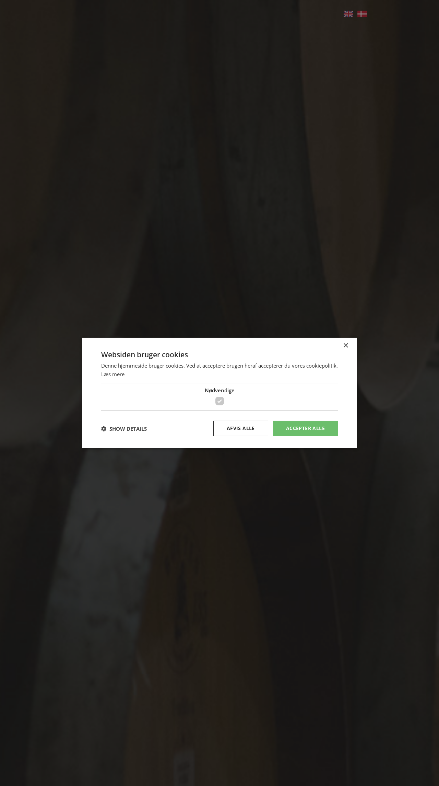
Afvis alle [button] (241, 428)
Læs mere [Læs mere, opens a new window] (112, 374)
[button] (124, 429)
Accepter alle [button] (305, 428)
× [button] (345, 345)
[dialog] (219, 393)
